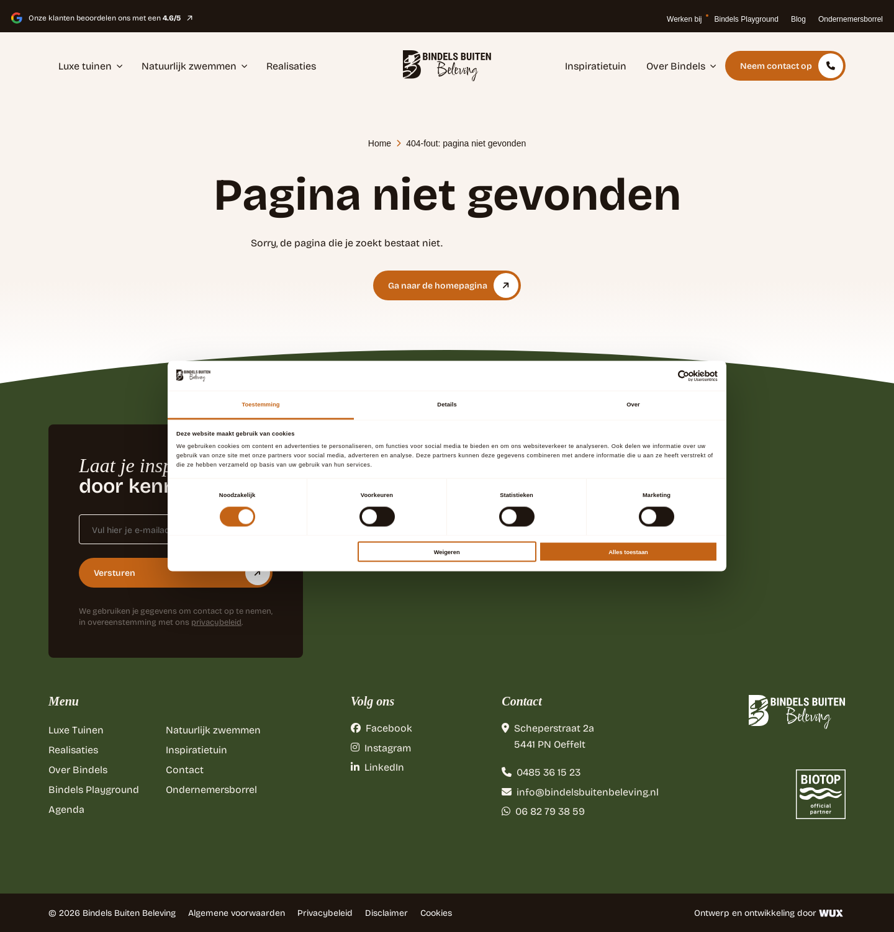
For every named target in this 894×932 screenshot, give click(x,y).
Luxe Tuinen (76, 729)
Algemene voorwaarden (236, 912)
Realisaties (291, 65)
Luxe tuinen (90, 65)
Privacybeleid (325, 912)
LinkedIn (377, 766)
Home (379, 143)
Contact (185, 769)
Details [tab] (446, 404)
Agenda (66, 809)
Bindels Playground (747, 19)
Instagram (381, 747)
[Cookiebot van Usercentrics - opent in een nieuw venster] (663, 376)
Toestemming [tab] (260, 404)
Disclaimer (386, 912)
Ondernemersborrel (850, 19)
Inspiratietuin (595, 65)
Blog (798, 19)
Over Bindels (681, 65)
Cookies (436, 912)
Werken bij (684, 19)
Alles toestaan (628, 552)
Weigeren (447, 552)
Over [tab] (633, 404)
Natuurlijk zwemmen (195, 65)
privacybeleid (216, 621)
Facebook (381, 727)
